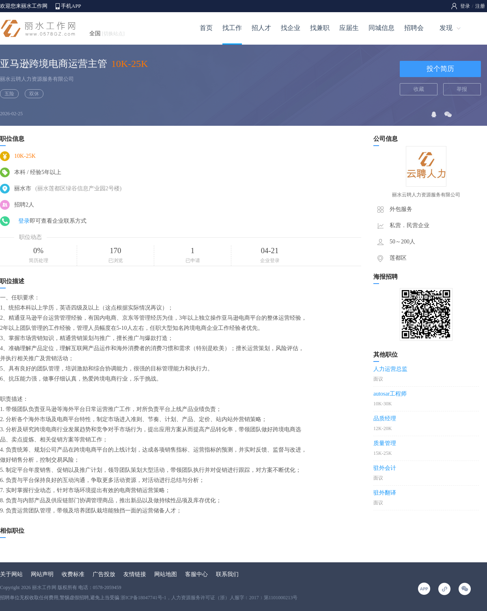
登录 (465, 6)
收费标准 (73, 574)
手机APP (71, 6)
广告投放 (104, 574)
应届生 (349, 27)
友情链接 (134, 574)
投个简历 (440, 69)
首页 (206, 27)
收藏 (419, 89)
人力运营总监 (390, 369)
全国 (107, 33)
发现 (446, 27)
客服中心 (196, 574)
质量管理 (384, 443)
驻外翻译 (384, 493)
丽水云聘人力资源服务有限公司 (37, 79)
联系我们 (227, 574)
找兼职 (320, 27)
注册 (480, 6)
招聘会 (414, 27)
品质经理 (384, 418)
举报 (462, 89)
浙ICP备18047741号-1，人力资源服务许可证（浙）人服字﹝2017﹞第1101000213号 (209, 597)
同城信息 (381, 27)
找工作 (232, 27)
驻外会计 (384, 468)
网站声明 (42, 574)
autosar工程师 (390, 394)
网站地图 (165, 574)
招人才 (261, 27)
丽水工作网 (44, 587)
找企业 (290, 27)
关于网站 (11, 574)
